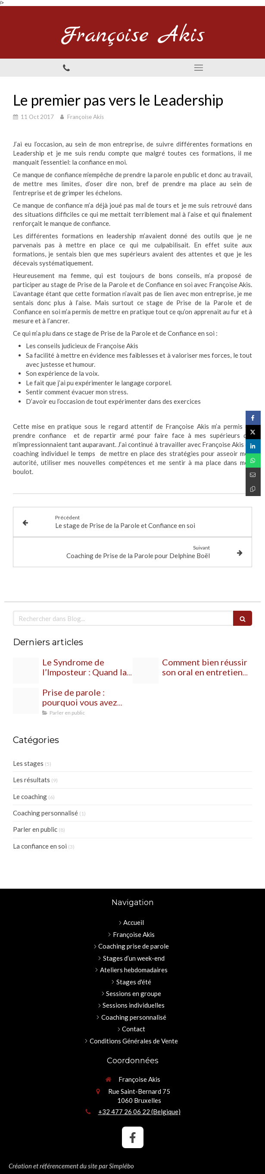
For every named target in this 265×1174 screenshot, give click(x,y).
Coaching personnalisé (45, 813)
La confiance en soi (40, 846)
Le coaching (30, 796)
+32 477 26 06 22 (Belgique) (139, 1111)
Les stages (28, 763)
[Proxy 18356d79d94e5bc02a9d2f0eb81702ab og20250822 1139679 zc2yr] (146, 671)
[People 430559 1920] (26, 671)
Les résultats (31, 780)
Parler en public (35, 829)
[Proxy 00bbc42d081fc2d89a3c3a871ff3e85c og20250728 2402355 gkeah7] (26, 701)
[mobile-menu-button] (199, 67)
